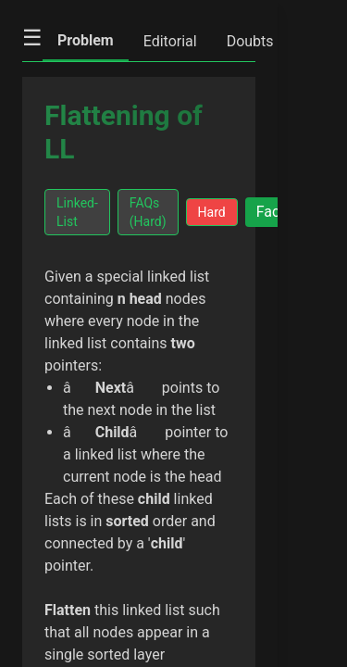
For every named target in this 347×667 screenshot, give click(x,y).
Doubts (250, 41)
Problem (85, 40)
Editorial (170, 41)
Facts (274, 211)
